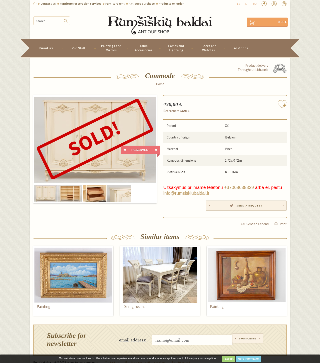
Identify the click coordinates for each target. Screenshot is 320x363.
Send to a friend (257, 217)
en (238, 4)
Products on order (171, 3)
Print (283, 217)
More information (249, 358)
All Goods (241, 42)
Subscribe (248, 333)
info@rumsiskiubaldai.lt (186, 187)
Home (160, 78)
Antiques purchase (142, 3)
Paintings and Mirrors (111, 42)
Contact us (48, 3)
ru (255, 4)
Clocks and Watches (208, 42)
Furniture (46, 42)
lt (246, 4)
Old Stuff (78, 42)
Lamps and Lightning (176, 42)
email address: (132, 333)
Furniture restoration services (80, 3)
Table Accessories (143, 42)
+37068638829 (239, 181)
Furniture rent (115, 3)
